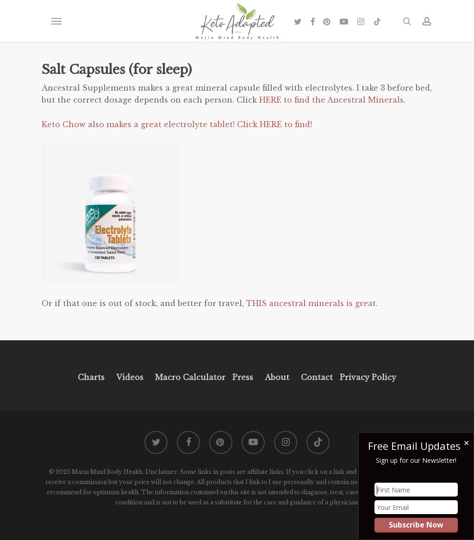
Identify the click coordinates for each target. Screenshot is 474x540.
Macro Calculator (190, 377)
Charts (91, 377)
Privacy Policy (366, 377)
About (277, 377)
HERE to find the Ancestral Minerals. (333, 99)
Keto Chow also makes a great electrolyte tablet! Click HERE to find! (178, 124)
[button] (56, 21)
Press (242, 377)
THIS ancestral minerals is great (311, 303)
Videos (129, 377)
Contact (317, 377)
